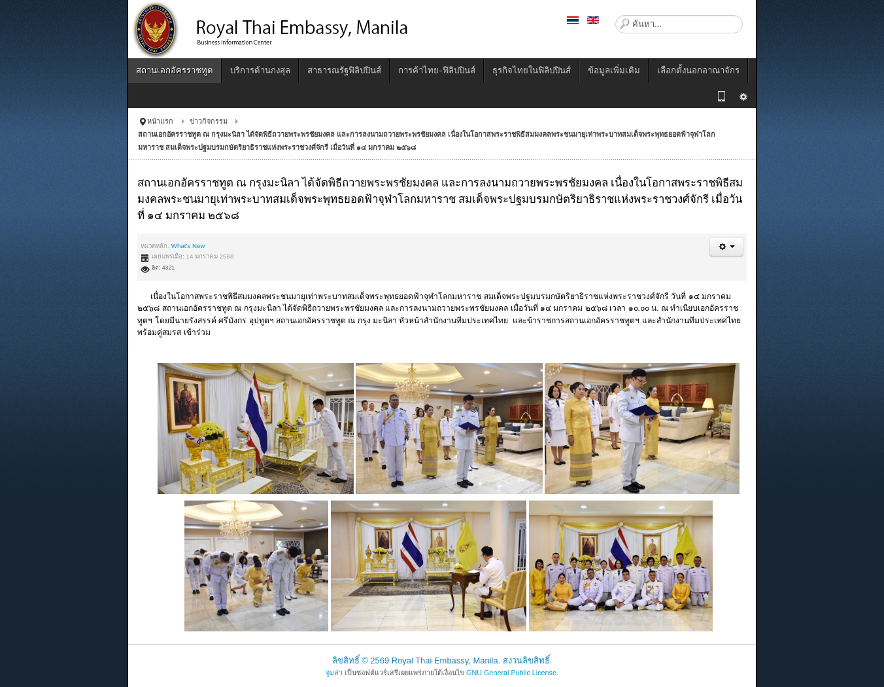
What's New (188, 245)
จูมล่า (334, 673)
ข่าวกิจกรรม (209, 121)
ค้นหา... (615, 15)
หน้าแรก (160, 121)
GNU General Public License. (512, 673)
